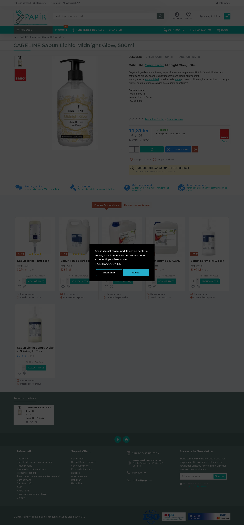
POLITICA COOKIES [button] (108, 263)
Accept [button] (136, 272)
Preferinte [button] (109, 272)
